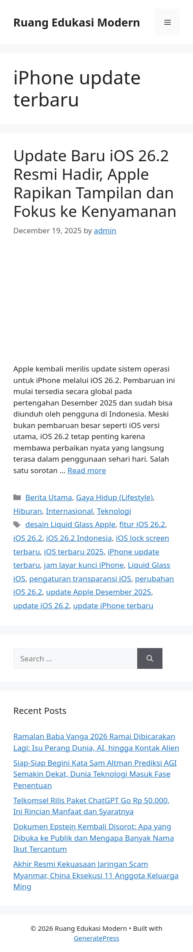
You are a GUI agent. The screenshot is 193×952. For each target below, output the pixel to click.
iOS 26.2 (27, 538)
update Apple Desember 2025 (98, 592)
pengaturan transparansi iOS (80, 578)
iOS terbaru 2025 (74, 551)
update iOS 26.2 (41, 605)
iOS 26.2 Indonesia (79, 538)
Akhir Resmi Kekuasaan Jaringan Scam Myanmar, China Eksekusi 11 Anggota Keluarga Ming (96, 875)
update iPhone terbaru (113, 605)
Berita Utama (48, 497)
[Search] (149, 658)
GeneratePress (96, 937)
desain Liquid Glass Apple (70, 524)
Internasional (69, 511)
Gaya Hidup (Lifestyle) (114, 497)
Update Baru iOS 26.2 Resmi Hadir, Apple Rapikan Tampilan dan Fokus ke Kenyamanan (95, 183)
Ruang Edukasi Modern (76, 22)
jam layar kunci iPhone (84, 565)
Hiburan (27, 511)
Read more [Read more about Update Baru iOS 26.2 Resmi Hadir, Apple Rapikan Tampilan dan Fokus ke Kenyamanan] (87, 470)
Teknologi (114, 511)
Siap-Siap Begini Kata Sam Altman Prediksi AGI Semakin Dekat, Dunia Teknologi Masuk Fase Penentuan (95, 774)
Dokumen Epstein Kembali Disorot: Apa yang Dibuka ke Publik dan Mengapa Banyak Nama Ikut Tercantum (93, 837)
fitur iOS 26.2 (142, 524)
